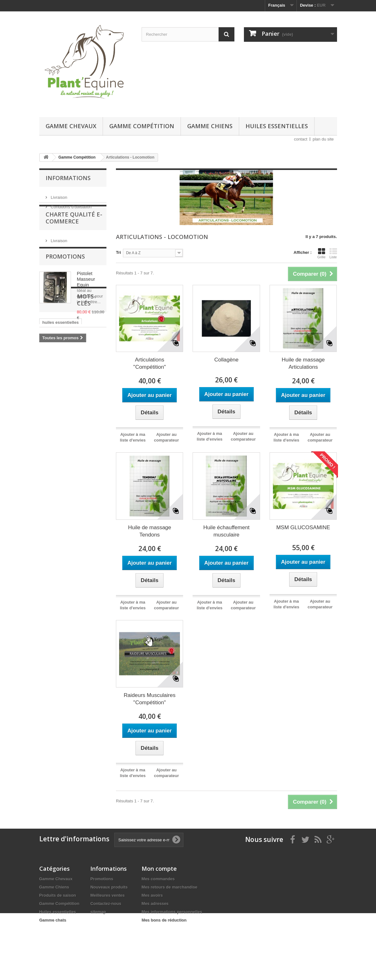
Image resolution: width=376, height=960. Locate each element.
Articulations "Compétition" (149, 363)
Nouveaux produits (109, 887)
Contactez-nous (105, 903)
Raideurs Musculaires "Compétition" (149, 699)
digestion (86, 419)
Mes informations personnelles (172, 911)
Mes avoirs (152, 895)
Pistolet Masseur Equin (86, 298)
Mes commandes (158, 878)
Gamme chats (52, 920)
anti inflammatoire (60, 447)
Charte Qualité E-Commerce (74, 231)
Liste (333, 253)
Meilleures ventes (107, 895)
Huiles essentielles (276, 126)
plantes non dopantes (63, 409)
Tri (118, 252)
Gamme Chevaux (71, 126)
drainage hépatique (61, 438)
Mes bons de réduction (164, 920)
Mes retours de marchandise (169, 887)
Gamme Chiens (210, 126)
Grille (321, 253)
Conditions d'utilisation (71, 204)
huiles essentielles (60, 400)
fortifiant (50, 428)
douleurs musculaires (63, 466)
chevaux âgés (55, 419)
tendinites (52, 476)
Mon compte (159, 868)
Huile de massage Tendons (149, 531)
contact (300, 139)
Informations (68, 178)
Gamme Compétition (141, 126)
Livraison (58, 194)
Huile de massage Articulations (303, 363)
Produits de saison (57, 895)
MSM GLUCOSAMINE (303, 527)
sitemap (98, 911)
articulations (54, 457)
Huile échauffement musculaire (226, 531)
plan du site (323, 139)
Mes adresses (155, 903)
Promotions (65, 276)
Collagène (226, 360)
